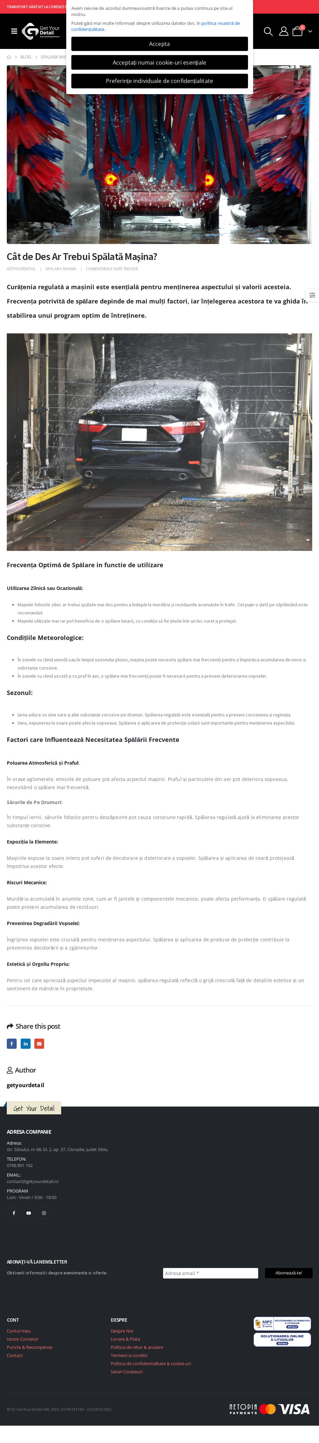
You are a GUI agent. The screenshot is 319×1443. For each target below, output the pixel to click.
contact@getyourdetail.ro (33, 1181)
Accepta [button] (159, 44)
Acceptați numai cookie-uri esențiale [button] (159, 62)
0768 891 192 (20, 1165)
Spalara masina (61, 268)
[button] (268, 31)
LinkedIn (26, 1043)
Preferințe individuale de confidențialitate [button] (159, 81)
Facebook (12, 1043)
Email (39, 1043)
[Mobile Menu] (14, 31)
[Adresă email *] (210, 1273)
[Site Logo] (40, 31)
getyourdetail (21, 268)
